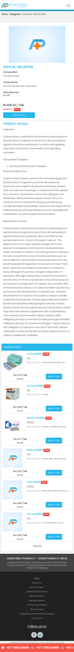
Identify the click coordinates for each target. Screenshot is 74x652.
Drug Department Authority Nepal (37, 613)
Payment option (37, 600)
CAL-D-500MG (38, 514)
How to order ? (37, 587)
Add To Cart (19, 115)
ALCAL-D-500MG (39, 417)
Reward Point (37, 609)
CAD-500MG (37, 482)
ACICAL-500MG (38, 385)
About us (37, 582)
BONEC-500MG (38, 450)
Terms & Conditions (37, 605)
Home (5, 14)
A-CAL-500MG (38, 353)
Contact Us (37, 618)
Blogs (37, 578)
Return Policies (37, 596)
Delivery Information (37, 591)
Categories (15, 14)
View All (37, 546)
